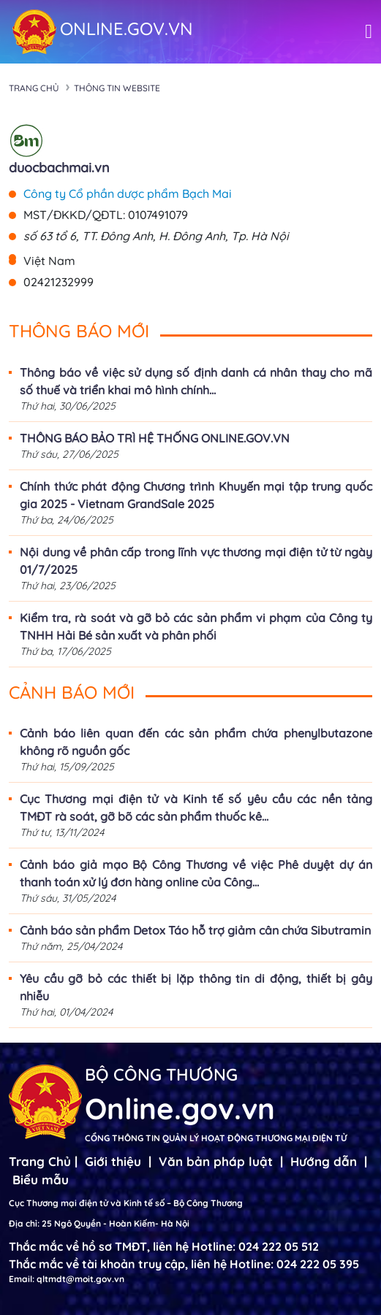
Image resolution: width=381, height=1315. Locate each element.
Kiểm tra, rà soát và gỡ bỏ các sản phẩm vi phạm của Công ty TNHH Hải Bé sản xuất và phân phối (196, 626)
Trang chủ (34, 88)
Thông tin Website (117, 88)
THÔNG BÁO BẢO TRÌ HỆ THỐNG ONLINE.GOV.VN (155, 438)
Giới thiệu (113, 1161)
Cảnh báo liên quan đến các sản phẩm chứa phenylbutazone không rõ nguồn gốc (196, 742)
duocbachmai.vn (59, 167)
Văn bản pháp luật (216, 1161)
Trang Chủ (40, 1161)
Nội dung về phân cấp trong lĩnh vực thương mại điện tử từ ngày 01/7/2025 (196, 561)
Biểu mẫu (40, 1179)
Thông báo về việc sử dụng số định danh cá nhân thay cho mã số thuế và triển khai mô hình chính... (196, 381)
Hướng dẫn (323, 1161)
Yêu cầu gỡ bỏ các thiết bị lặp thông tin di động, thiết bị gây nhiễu (196, 987)
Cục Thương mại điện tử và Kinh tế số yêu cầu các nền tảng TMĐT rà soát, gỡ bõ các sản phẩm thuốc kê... (196, 807)
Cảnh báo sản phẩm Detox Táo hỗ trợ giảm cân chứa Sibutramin (195, 930)
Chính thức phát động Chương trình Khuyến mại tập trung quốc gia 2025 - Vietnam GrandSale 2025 (196, 495)
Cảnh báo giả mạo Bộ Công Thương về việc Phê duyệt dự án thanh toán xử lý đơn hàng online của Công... (196, 873)
